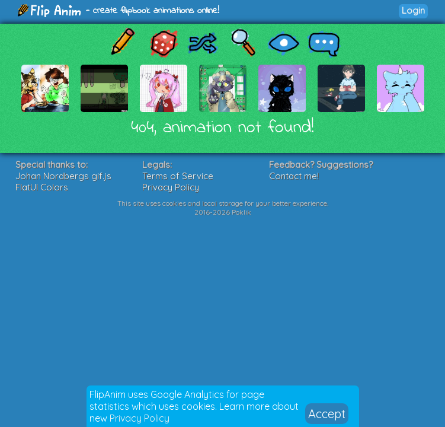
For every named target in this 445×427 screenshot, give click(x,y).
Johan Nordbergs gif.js (63, 175)
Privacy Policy (139, 418)
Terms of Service (177, 175)
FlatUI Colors (41, 187)
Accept (326, 413)
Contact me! (294, 175)
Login (413, 10)
